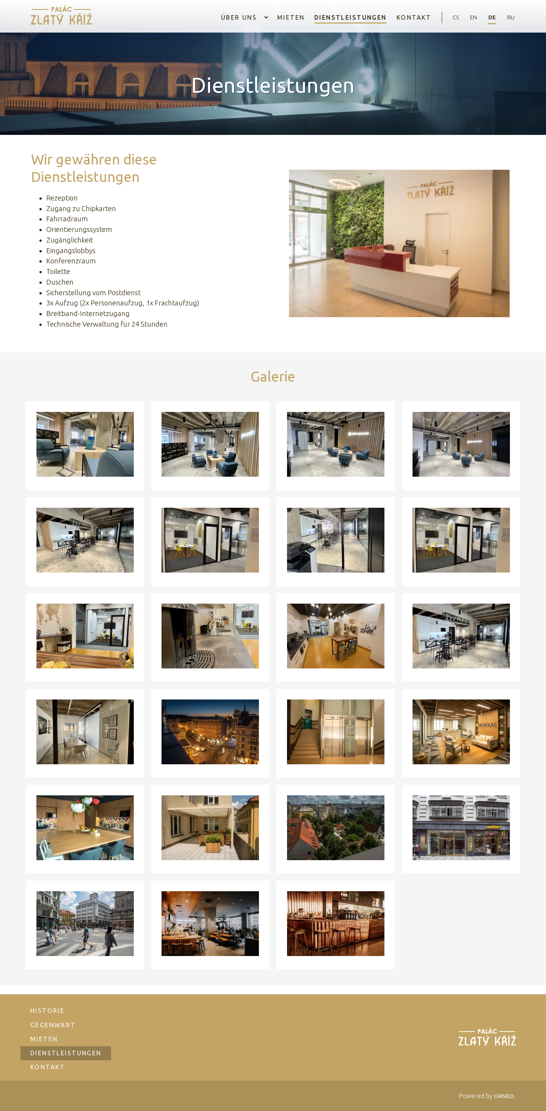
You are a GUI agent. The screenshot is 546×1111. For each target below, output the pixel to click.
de (490, 17)
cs (450, 17)
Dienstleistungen (343, 17)
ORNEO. (504, 1095)
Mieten (283, 17)
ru (510, 17)
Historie (48, 1005)
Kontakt (407, 17)
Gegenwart (54, 1019)
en (470, 17)
